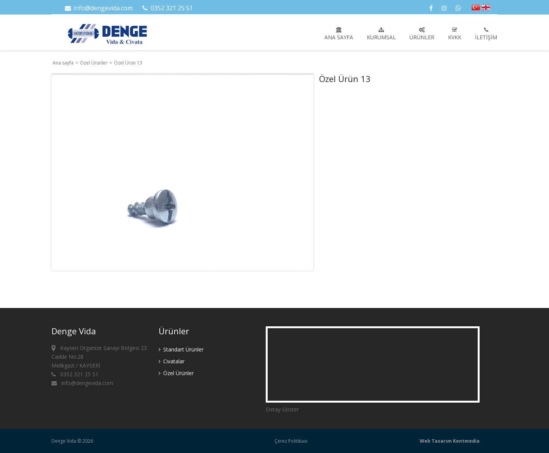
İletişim (486, 34)
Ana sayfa (338, 34)
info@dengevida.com (98, 8)
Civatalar (172, 361)
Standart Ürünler (181, 349)
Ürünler (421, 34)
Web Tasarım (436, 441)
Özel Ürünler (94, 63)
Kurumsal (381, 34)
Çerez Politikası (290, 441)
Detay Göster (282, 409)
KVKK (454, 34)
